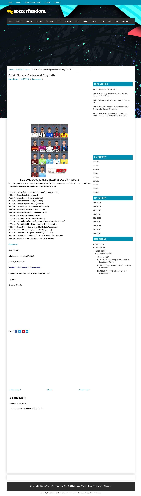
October (101, 257)
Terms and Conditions (33, 2)
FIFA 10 (96, 166)
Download (13, 244)
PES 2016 (97, 233)
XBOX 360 (125, 21)
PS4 (109, 21)
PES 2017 (40, 21)
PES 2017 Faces (23, 70)
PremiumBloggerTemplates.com (89, 493)
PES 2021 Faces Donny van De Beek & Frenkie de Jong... (113, 261)
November (102, 254)
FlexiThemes (51, 493)
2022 (98, 244)
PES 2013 (50, 21)
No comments (36, 79)
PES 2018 (29, 21)
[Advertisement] (71, 45)
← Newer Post (15, 390)
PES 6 (59, 21)
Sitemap (47, 2)
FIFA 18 (85, 21)
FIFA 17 (96, 189)
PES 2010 (97, 210)
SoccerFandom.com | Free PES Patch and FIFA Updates (69, 486)
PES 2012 (97, 218)
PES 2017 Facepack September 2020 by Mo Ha (32, 75)
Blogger (107, 486)
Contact (57, 2)
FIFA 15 (96, 181)
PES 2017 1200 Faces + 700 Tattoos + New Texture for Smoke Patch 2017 (110, 108)
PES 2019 (19, 21)
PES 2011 (97, 214)
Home (10, 2)
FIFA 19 (77, 21)
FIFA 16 (94, 21)
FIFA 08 (96, 162)
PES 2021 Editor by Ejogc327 (105, 89)
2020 (98, 251)
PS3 (116, 21)
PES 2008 (97, 203)
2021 (98, 248)
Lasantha (74, 493)
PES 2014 (97, 226)
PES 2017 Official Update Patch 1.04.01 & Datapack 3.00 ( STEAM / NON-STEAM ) (110, 114)
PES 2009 (97, 207)
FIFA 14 (102, 21)
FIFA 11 (96, 170)
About (18, 2)
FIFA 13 (96, 173)
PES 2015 (97, 229)
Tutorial (67, 21)
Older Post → (84, 390)
